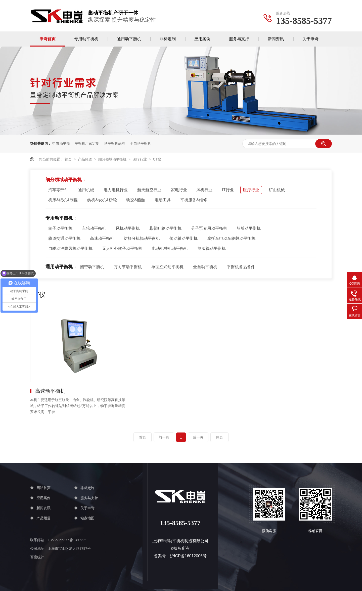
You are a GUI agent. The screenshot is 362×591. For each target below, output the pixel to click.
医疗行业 (140, 159)
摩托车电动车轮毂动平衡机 (231, 238)
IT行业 (228, 190)
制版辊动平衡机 (212, 248)
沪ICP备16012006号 (188, 556)
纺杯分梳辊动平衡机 (142, 238)
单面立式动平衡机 (167, 267)
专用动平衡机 (86, 39)
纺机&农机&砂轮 (102, 200)
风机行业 (204, 190)
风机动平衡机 (128, 228)
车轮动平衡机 (94, 228)
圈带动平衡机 (92, 267)
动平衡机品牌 (114, 143)
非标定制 (168, 39)
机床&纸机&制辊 (63, 200)
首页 (68, 159)
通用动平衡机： (61, 266)
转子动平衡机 (60, 228)
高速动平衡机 (102, 238)
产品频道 (85, 159)
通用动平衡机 (129, 39)
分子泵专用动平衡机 (209, 228)
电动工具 (163, 200)
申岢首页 (47, 39)
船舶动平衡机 (249, 228)
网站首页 (43, 488)
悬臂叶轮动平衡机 (165, 228)
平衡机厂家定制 (87, 143)
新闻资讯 (276, 39)
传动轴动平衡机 (183, 238)
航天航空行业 (149, 190)
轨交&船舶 (135, 200)
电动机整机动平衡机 (170, 248)
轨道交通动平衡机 (64, 238)
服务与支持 (239, 39)
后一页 (198, 437)
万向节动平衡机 (128, 267)
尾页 (219, 437)
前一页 (164, 437)
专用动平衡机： (61, 218)
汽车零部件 (58, 190)
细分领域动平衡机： (66, 179)
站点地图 (87, 518)
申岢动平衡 (61, 143)
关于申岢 (310, 39)
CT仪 (157, 159)
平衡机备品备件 (241, 267)
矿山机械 (277, 190)
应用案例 (202, 39)
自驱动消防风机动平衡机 (70, 248)
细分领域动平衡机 (112, 159)
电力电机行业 (116, 190)
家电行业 (179, 190)
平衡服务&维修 (193, 200)
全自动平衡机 (140, 143)
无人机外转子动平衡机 (122, 248)
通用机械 (86, 190)
